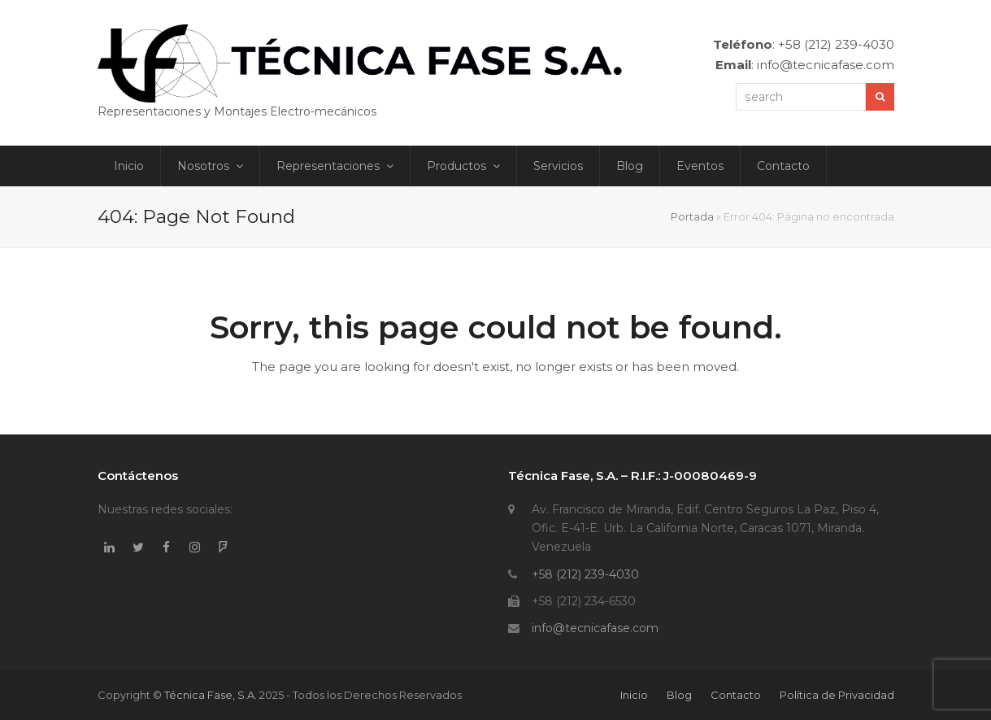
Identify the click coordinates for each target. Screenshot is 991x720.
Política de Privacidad (837, 694)
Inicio (634, 694)
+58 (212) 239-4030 (585, 574)
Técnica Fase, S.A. (210, 694)
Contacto (736, 694)
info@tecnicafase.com (595, 628)
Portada (692, 216)
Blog (679, 694)
